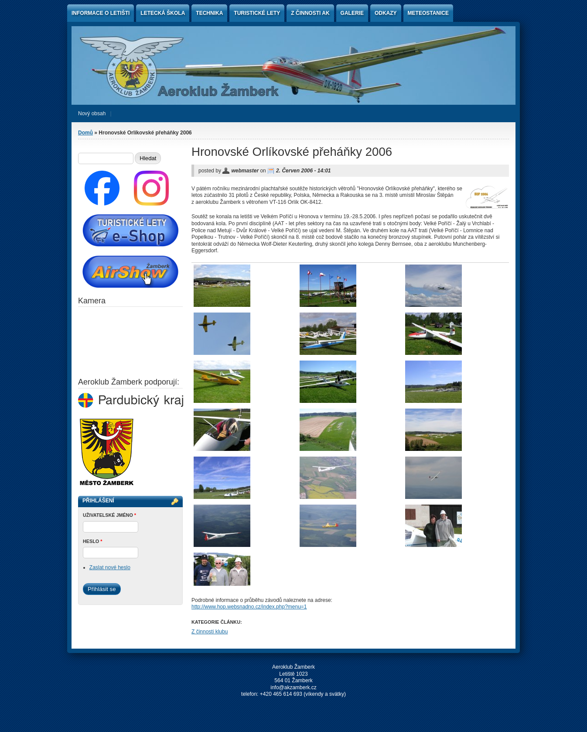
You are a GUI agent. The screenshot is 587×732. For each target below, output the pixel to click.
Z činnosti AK (310, 13)
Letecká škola (162, 13)
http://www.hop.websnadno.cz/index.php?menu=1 (249, 607)
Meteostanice (428, 13)
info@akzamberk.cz (293, 687)
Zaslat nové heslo (109, 567)
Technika (209, 13)
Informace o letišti (101, 13)
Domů (85, 133)
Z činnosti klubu (209, 632)
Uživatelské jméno (109, 515)
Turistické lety (257, 13)
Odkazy (386, 13)
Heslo (92, 541)
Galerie (352, 13)
